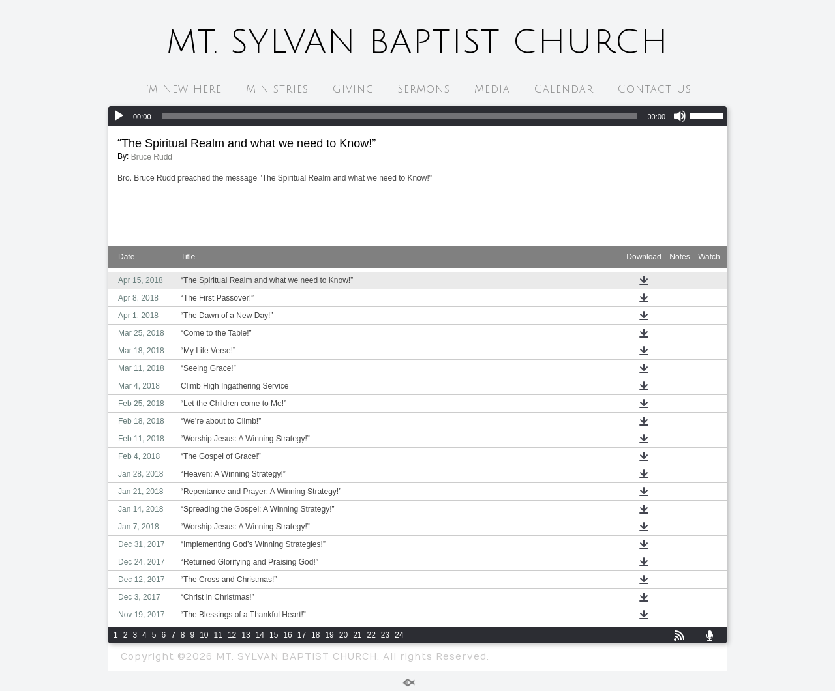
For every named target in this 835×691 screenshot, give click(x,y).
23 (385, 635)
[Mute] (679, 116)
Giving (353, 89)
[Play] (118, 116)
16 (287, 635)
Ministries (277, 89)
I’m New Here (183, 89)
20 (343, 635)
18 (315, 635)
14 (260, 635)
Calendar (564, 89)
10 (204, 635)
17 (301, 635)
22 (371, 635)
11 (218, 635)
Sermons (424, 89)
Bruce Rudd (151, 157)
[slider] (399, 116)
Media (492, 89)
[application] (417, 116)
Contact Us (654, 89)
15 (273, 635)
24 (399, 635)
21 (357, 635)
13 (245, 635)
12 (232, 635)
